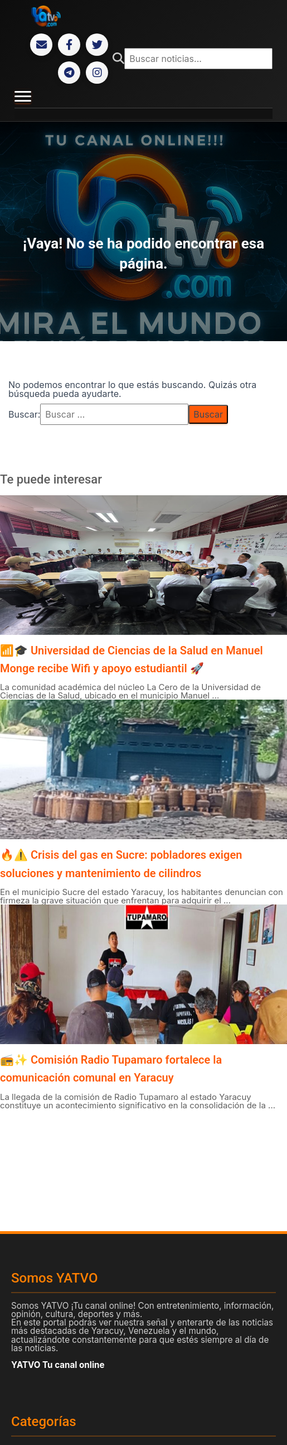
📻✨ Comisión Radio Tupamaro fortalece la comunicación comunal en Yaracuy (111, 1068)
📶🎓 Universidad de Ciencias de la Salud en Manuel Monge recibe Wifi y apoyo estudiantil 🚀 (131, 659)
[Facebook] (69, 45)
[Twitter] (97, 45)
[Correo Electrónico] (41, 45)
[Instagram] (97, 72)
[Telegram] (69, 72)
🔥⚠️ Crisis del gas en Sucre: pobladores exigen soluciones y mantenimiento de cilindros (121, 863)
